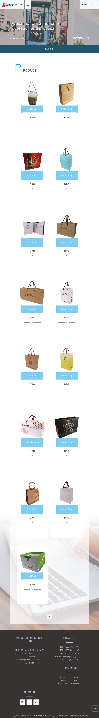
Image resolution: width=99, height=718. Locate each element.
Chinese (93, 4)
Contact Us (76, 684)
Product (62, 680)
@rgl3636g (73, 660)
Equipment (62, 684)
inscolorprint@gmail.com (73, 656)
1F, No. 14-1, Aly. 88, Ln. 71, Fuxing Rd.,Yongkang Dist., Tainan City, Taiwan (29, 653)
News (76, 677)
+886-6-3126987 (72, 650)
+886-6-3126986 (72, 647)
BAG (32, 117)
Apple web (29, 663)
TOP (95, 709)
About (62, 677)
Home (84, 4)
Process (75, 680)
